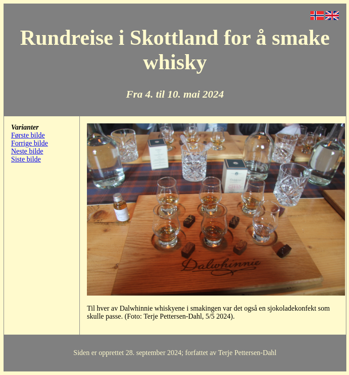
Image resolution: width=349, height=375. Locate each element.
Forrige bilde (29, 143)
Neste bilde (27, 151)
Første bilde (28, 135)
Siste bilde (26, 159)
